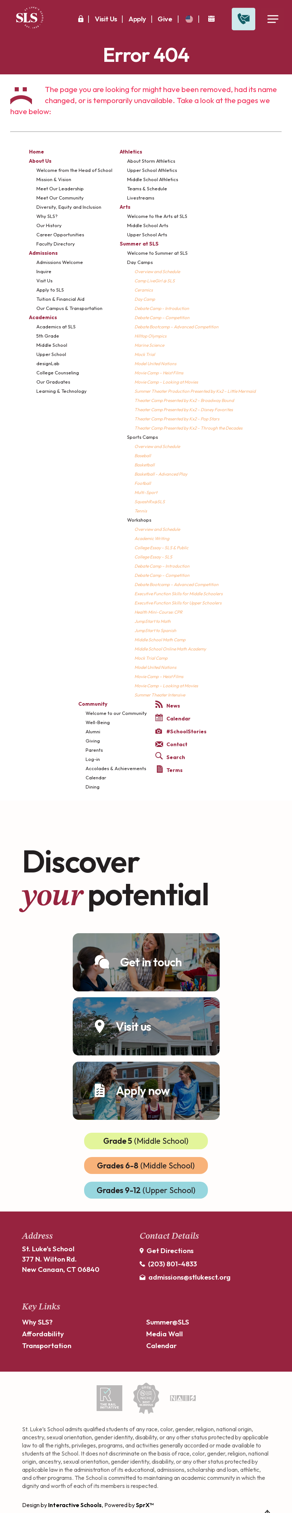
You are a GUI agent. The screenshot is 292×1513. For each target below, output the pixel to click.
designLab (48, 363)
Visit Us (106, 18)
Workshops (139, 520)
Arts (125, 207)
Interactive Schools (75, 1505)
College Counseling (57, 372)
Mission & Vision (53, 179)
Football (142, 483)
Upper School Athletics (152, 170)
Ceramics (143, 290)
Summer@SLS (167, 1322)
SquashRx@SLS (149, 501)
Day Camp (144, 299)
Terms (170, 769)
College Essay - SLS (153, 557)
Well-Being (98, 722)
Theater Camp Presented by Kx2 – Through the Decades (188, 428)
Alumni (93, 731)
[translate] (189, 19)
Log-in (93, 759)
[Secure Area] (80, 19)
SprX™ (145, 1505)
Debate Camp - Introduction (161, 308)
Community (92, 704)
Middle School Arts (147, 225)
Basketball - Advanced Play (160, 474)
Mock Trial (144, 354)
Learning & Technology (61, 391)
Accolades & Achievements (116, 768)
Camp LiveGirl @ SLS (154, 280)
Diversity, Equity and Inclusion (68, 207)
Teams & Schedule (147, 188)
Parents (94, 750)
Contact (171, 744)
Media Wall (164, 1333)
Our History (49, 225)
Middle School (51, 345)
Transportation (46, 1345)
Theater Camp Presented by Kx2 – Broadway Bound (184, 400)
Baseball (142, 455)
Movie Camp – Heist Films (158, 372)
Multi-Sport (145, 492)
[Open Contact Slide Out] (243, 19)
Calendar (96, 777)
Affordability (43, 1333)
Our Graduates (53, 382)
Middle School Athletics (152, 179)
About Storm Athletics (151, 161)
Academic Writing (151, 538)
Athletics (131, 151)
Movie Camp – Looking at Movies (166, 382)
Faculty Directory (55, 244)
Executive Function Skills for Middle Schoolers (178, 593)
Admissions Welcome (59, 262)
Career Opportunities (60, 234)
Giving (93, 741)
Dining (93, 787)
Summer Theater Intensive (159, 695)
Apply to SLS (50, 290)
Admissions (43, 253)
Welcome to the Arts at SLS (157, 216)
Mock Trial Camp (150, 658)
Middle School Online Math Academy (170, 649)
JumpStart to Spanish (155, 630)
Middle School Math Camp (159, 639)
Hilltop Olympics (150, 336)
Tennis (140, 511)
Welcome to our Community (116, 713)
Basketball (144, 465)
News (167, 705)
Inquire (43, 271)
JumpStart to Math (152, 621)
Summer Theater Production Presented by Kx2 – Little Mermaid (195, 391)
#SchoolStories (180, 731)
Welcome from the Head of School (74, 170)
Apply (137, 18)
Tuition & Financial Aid (60, 299)
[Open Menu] (272, 19)
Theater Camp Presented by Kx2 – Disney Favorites (183, 409)
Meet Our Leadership (60, 188)
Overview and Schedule (157, 271)
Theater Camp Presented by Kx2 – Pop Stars (176, 419)
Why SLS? (47, 216)
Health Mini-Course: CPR (158, 612)
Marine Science (149, 345)
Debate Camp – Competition (162, 317)
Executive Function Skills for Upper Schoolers (177, 603)
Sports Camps (142, 437)
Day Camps (140, 262)
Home (36, 151)
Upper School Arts (147, 234)
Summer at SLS (139, 243)
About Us (40, 161)
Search (170, 756)
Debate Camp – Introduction (162, 566)
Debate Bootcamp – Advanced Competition (176, 326)
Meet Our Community (60, 198)
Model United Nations (155, 363)
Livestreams (140, 198)
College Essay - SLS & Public (161, 547)
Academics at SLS (56, 326)
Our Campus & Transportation (69, 308)
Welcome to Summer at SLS (157, 253)
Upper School (51, 354)
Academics (43, 317)
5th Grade (47, 336)
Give (165, 18)
